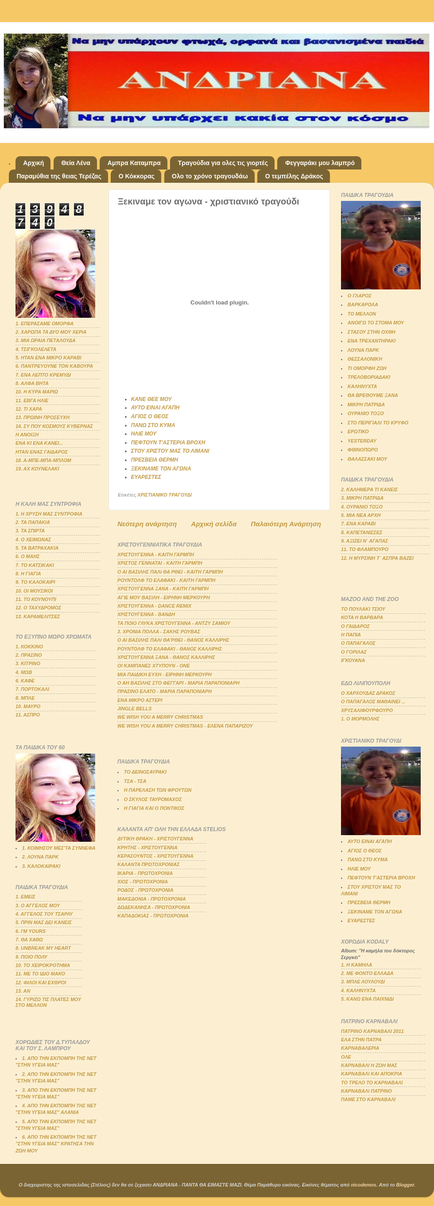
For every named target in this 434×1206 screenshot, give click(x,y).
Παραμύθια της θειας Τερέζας (59, 176)
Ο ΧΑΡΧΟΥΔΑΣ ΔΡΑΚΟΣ (368, 693)
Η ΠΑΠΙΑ (351, 634)
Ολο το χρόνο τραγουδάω (210, 176)
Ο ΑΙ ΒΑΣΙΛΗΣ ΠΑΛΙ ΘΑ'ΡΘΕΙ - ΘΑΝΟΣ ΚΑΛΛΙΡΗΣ (173, 640)
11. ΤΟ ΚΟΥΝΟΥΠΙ (36, 599)
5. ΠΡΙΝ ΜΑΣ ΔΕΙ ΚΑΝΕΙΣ (44, 922)
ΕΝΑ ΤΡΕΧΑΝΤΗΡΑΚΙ (372, 340)
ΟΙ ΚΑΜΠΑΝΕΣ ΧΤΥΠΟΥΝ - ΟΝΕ (153, 665)
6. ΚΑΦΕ (25, 680)
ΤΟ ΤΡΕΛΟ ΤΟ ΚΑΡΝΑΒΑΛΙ (372, 1082)
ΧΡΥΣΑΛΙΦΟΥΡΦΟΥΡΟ (367, 710)
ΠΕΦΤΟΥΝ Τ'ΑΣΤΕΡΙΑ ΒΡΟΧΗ (168, 442)
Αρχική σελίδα (213, 524)
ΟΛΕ (346, 1057)
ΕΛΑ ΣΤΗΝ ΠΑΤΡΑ (361, 1039)
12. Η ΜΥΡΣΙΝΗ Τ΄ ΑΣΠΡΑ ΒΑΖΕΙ (377, 558)
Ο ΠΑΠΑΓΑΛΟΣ (358, 643)
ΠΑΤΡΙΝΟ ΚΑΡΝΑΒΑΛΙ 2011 (372, 1031)
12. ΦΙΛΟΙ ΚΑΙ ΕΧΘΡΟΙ (41, 982)
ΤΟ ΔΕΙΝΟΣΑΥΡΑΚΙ (145, 771)
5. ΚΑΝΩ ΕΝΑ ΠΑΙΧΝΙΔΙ (367, 999)
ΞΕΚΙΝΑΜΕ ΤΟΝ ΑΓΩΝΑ (161, 469)
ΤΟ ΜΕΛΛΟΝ (362, 313)
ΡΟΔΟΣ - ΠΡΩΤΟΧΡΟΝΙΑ (145, 890)
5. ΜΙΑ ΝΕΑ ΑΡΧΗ (360, 515)
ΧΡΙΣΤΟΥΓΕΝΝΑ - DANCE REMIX (154, 606)
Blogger (405, 1184)
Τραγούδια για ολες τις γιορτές (223, 162)
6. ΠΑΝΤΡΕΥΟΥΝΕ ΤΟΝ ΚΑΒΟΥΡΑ (54, 366)
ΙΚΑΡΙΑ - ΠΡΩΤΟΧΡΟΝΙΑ (145, 873)
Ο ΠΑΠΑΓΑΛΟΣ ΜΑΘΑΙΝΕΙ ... (373, 701)
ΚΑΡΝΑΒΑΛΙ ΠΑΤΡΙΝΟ (366, 1091)
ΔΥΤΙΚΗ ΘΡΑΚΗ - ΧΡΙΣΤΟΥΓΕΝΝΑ (155, 838)
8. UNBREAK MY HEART (43, 948)
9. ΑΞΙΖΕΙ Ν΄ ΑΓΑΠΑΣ (364, 540)
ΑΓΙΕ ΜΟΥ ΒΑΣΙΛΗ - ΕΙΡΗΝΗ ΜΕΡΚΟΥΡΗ (163, 597)
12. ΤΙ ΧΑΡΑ (29, 409)
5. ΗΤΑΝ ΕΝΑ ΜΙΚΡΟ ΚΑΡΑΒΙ (48, 357)
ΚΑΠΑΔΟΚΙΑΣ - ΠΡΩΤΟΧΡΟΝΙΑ (153, 915)
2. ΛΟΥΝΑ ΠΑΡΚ (40, 856)
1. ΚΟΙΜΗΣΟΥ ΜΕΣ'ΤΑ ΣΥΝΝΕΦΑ (59, 848)
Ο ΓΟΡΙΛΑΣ (354, 652)
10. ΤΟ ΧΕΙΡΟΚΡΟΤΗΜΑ (43, 965)
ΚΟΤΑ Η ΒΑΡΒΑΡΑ (362, 617)
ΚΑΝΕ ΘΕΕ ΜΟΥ (151, 399)
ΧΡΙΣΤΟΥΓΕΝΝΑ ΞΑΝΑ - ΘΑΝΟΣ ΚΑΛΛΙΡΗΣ (166, 657)
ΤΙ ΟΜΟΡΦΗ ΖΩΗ (367, 368)
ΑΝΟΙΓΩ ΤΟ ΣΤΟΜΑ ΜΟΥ (376, 322)
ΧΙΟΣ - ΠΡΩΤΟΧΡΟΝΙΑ (142, 881)
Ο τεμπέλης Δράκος (294, 176)
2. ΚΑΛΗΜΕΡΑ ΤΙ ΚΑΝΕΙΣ (369, 489)
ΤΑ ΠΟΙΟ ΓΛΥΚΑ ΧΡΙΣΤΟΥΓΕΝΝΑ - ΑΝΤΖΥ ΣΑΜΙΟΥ (173, 623)
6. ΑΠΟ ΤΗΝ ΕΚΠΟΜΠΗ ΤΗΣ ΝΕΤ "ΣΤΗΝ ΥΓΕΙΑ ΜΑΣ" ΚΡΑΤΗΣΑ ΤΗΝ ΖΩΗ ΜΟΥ (56, 1143)
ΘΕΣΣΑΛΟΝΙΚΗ (365, 359)
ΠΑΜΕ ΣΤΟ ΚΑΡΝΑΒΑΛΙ (368, 1099)
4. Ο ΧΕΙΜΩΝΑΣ (33, 539)
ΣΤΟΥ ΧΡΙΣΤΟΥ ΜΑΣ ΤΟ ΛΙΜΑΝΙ (170, 451)
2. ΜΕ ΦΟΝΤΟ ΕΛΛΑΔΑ (367, 973)
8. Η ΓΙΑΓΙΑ (28, 573)
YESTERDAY (362, 440)
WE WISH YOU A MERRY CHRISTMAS (160, 717)
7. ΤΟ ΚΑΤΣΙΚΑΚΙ (35, 565)
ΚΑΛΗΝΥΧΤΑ (362, 386)
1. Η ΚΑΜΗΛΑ (356, 964)
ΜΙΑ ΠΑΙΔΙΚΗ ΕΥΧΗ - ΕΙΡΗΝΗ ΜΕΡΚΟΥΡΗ (164, 674)
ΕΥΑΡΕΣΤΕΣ (146, 477)
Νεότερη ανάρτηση (147, 524)
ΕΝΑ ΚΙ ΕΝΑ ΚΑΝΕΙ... (39, 443)
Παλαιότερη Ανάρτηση (286, 524)
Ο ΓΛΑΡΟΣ (360, 295)
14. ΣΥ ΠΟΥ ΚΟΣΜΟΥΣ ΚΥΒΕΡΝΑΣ (54, 426)
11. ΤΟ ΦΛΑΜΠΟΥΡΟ (364, 549)
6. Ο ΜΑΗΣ (27, 556)
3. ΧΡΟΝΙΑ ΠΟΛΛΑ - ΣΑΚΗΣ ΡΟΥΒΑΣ (158, 631)
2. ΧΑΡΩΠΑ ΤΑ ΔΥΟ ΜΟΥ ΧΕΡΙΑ (51, 332)
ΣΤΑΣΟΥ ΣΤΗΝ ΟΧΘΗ (371, 332)
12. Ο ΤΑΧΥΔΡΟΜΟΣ (38, 607)
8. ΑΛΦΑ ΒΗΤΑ (32, 383)
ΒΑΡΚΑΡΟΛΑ (363, 304)
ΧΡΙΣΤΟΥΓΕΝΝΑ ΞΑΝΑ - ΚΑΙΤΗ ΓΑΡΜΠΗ (163, 588)
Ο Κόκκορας (137, 176)
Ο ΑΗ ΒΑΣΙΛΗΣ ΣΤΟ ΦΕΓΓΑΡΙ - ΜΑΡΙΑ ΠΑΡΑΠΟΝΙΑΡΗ (178, 683)
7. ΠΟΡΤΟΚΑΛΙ (32, 689)
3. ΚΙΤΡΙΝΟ (28, 663)
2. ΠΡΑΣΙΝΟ (29, 655)
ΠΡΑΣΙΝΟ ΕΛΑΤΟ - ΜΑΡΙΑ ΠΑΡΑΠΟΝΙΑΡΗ (164, 691)
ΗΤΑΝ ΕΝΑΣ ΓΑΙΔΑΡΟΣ (42, 452)
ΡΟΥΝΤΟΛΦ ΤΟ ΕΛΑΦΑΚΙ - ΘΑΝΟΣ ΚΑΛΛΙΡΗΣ (169, 648)
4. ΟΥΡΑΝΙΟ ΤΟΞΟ (362, 506)
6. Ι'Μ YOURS (31, 931)
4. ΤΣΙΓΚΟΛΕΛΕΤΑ (36, 349)
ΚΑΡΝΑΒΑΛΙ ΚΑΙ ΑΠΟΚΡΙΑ (371, 1073)
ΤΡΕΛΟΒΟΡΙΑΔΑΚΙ (369, 377)
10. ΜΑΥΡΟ (28, 706)
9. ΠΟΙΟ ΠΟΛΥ (31, 956)
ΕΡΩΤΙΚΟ (358, 431)
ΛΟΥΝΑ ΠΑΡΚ (363, 350)
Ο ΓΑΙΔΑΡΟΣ (355, 626)
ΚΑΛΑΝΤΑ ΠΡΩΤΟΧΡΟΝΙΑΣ (148, 864)
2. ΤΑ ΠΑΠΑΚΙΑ (33, 522)
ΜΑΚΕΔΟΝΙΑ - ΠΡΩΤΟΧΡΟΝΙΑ (151, 899)
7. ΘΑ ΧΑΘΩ (29, 939)
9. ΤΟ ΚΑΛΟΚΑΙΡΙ (35, 582)
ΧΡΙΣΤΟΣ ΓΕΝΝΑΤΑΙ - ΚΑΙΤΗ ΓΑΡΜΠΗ (159, 563)
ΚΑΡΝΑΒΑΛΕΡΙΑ (360, 1048)
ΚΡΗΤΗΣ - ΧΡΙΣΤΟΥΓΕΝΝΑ (147, 847)
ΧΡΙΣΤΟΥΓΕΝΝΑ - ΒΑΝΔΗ (146, 614)
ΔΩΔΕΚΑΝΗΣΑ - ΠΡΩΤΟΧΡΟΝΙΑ (153, 907)
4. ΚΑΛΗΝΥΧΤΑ (358, 990)
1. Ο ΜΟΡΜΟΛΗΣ (360, 718)
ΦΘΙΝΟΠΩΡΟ (363, 449)
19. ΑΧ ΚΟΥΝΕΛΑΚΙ (37, 468)
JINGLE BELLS (134, 708)
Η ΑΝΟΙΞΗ (27, 434)
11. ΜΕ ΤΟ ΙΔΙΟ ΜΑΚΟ (40, 973)
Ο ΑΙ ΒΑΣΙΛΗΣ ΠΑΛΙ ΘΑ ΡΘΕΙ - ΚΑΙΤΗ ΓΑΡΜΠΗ (170, 571)
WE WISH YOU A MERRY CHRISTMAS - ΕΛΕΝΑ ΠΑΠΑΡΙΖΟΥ (185, 725)
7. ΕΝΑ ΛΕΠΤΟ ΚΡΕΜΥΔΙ (43, 375)
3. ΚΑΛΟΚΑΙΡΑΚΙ (41, 866)
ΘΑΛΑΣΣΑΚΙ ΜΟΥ (367, 459)
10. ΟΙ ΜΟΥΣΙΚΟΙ (34, 590)
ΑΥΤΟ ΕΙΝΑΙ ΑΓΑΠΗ (155, 408)
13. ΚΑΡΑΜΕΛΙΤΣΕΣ (38, 616)
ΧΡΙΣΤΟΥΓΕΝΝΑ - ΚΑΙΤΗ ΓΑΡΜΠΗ (155, 554)
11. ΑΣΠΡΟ (28, 714)
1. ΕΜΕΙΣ (25, 896)
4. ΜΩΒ (24, 672)
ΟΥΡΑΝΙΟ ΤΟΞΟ (366, 413)
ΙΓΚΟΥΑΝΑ (353, 660)
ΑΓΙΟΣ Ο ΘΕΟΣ (150, 416)
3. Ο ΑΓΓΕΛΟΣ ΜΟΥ (38, 905)
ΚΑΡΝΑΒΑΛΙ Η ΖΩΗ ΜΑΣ (369, 1065)
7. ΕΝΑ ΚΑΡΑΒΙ (358, 523)
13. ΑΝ (23, 991)
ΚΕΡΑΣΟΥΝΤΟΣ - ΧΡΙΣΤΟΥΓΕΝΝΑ (155, 856)
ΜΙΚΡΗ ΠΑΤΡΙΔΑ (366, 404)
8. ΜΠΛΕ (25, 698)
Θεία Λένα (75, 162)
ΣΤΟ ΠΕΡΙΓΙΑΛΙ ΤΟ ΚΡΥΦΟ (378, 422)
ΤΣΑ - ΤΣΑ (135, 781)
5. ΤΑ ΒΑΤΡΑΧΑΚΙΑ (37, 548)
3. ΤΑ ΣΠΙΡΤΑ (30, 530)
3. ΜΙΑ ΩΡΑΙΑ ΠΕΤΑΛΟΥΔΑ (45, 340)
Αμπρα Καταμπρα (134, 162)
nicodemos (363, 1184)
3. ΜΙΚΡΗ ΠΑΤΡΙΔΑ (362, 498)
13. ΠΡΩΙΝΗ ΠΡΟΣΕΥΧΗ (43, 417)
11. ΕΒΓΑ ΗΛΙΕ (32, 400)
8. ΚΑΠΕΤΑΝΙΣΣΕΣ (361, 532)
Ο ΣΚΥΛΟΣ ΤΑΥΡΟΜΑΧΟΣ (153, 799)
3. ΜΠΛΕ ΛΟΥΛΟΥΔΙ (363, 981)
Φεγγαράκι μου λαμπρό (320, 162)
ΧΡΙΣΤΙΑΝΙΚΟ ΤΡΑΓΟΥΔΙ (164, 494)
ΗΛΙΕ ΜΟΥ (144, 434)
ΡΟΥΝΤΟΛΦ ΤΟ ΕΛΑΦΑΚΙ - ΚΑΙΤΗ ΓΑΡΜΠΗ (166, 580)
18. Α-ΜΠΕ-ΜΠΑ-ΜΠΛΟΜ (43, 460)
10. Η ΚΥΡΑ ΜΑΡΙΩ (37, 391)
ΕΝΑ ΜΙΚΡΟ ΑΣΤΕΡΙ (140, 700)
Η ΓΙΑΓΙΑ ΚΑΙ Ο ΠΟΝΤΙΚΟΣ (154, 808)
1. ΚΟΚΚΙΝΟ (29, 646)
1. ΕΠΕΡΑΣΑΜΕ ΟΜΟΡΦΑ (45, 323)
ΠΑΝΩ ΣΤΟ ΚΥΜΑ (153, 425)
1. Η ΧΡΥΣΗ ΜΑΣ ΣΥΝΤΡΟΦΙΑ (49, 513)
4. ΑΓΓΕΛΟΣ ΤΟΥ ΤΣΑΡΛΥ (44, 914)
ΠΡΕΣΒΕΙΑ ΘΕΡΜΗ (154, 460)
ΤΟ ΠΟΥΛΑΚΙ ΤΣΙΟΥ (363, 609)
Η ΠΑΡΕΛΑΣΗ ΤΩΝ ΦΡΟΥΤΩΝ (157, 790)
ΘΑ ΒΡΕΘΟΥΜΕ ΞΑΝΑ (373, 395)
